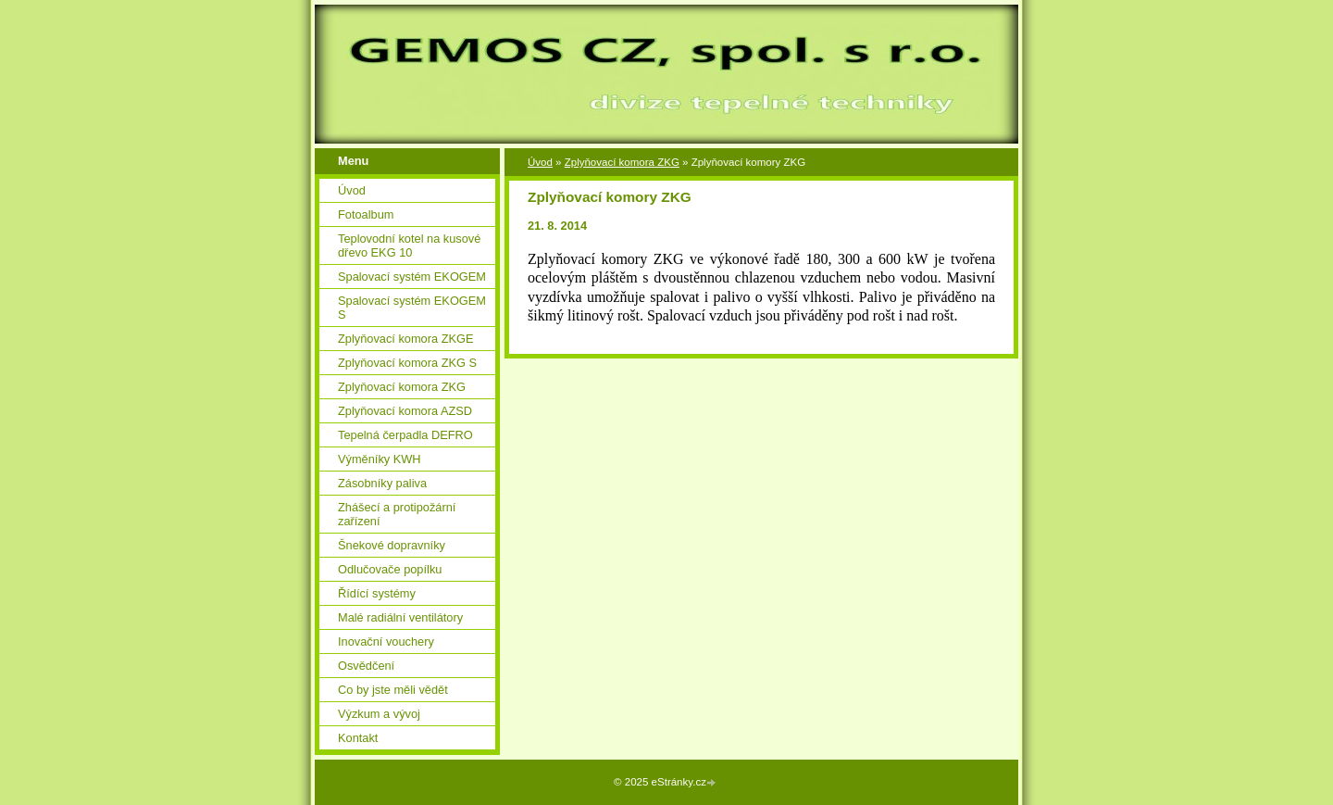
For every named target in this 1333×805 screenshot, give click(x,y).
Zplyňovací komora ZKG (622, 162)
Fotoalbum (365, 214)
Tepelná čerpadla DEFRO (405, 435)
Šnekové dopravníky (391, 545)
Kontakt (358, 738)
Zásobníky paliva (382, 483)
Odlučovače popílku (390, 569)
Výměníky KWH (379, 459)
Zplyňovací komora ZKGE (406, 339)
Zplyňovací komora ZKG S (407, 363)
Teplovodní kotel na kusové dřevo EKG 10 (409, 245)
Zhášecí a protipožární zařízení (396, 514)
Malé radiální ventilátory (400, 617)
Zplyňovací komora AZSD (405, 411)
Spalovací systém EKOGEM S (412, 307)
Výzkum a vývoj (379, 714)
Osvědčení (366, 666)
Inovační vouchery (386, 641)
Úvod (540, 162)
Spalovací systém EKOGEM (412, 276)
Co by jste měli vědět (393, 690)
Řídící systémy (377, 593)
